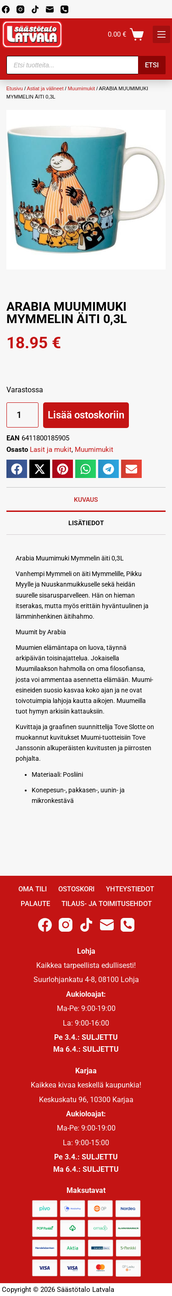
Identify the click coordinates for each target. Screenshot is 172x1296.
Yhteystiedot (130, 889)
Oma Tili (32, 889)
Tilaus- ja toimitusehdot (106, 904)
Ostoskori (76, 889)
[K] (161, 34)
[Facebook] (6, 9)
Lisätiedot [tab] (86, 523)
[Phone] (64, 9)
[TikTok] (35, 9)
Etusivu (14, 88)
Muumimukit (81, 88)
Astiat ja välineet (45, 88)
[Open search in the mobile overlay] (86, 65)
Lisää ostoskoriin (86, 415)
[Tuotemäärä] (22, 415)
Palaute (35, 904)
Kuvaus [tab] (86, 499)
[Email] (50, 9)
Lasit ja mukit (51, 449)
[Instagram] (20, 9)
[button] (16, 469)
